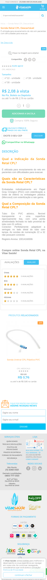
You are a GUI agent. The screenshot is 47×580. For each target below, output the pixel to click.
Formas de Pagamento (12, 455)
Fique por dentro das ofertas (23, 404)
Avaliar (31, 262)
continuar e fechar (23, 575)
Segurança (12, 458)
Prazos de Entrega (12, 452)
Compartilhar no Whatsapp (18, 142)
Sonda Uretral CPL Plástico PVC (23, 360)
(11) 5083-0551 (24, 2)
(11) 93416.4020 (36, 2)
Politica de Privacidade (13, 570)
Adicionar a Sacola (23, 113)
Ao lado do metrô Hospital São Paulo (35, 454)
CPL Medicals (8, 69)
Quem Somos (12, 441)
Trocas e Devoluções (12, 444)
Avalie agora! (17, 66)
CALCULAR (38, 135)
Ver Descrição (7, 42)
